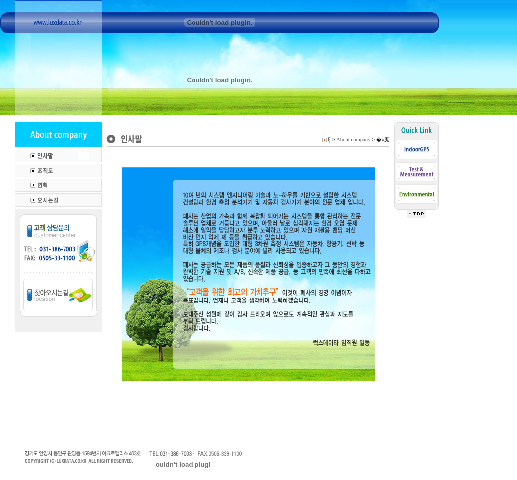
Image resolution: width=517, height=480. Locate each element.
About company (353, 139)
